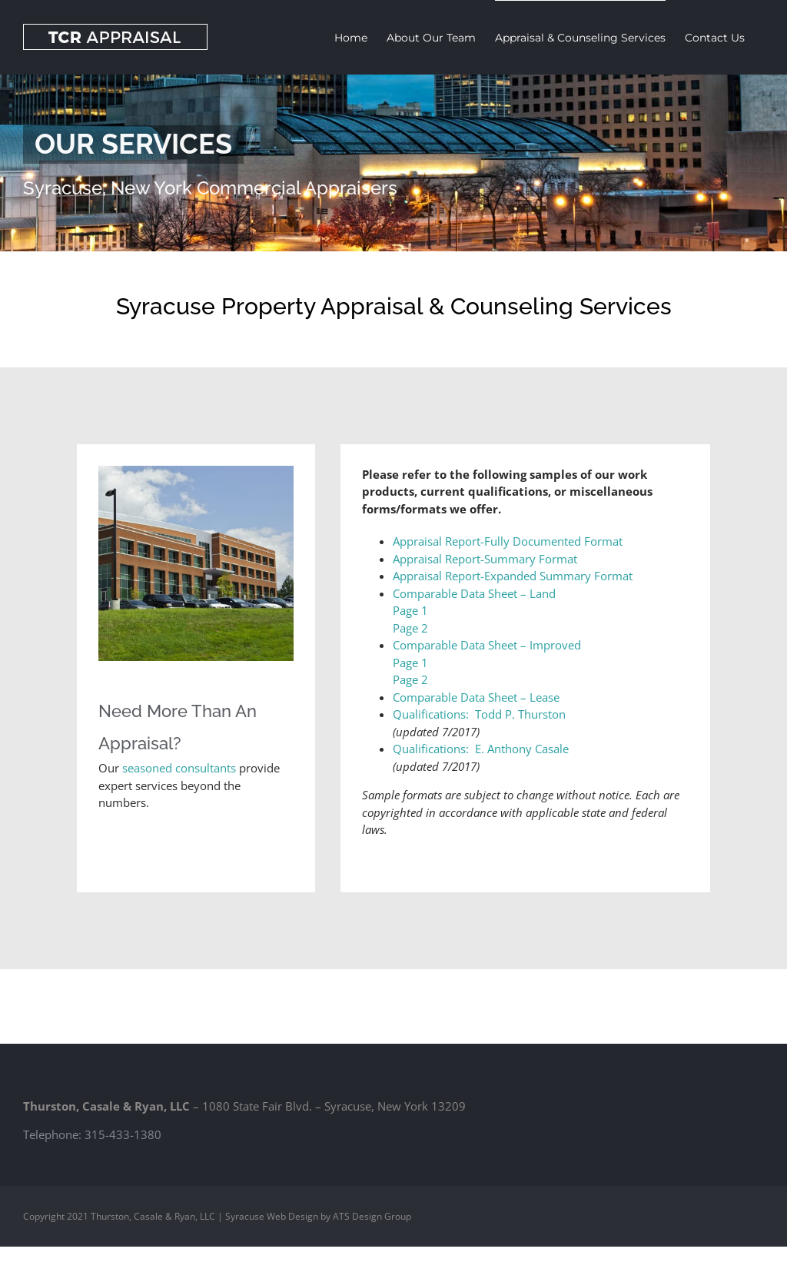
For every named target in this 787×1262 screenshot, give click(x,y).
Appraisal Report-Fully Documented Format (508, 541)
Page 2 (410, 628)
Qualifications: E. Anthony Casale (481, 748)
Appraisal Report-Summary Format (485, 558)
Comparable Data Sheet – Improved (487, 645)
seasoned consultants (180, 767)
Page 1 (410, 610)
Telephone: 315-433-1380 (92, 1134)
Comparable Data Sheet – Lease (476, 697)
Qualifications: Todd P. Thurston (479, 714)
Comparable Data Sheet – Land (474, 593)
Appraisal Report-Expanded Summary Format (513, 575)
